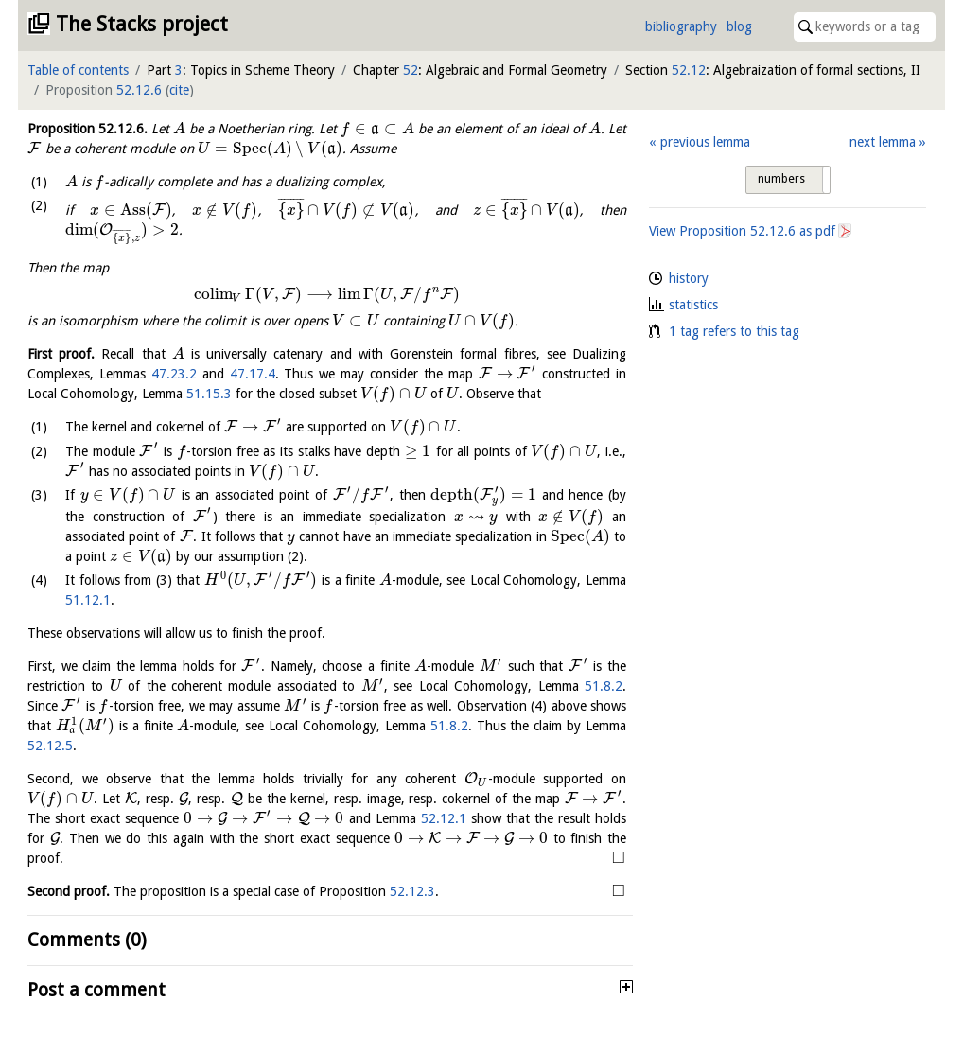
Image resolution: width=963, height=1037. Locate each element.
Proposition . (87, 128)
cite (179, 89)
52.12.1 (443, 818)
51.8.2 (603, 686)
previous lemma (705, 141)
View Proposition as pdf (742, 230)
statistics (693, 304)
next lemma (882, 141)
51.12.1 (88, 599)
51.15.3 (209, 393)
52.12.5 (50, 745)
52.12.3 (412, 891)
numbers (781, 178)
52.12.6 (139, 89)
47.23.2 (174, 373)
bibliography (681, 26)
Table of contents (78, 70)
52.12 (689, 70)
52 (410, 70)
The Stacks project (142, 24)
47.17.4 (252, 373)
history (689, 278)
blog (739, 26)
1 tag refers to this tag (734, 331)
